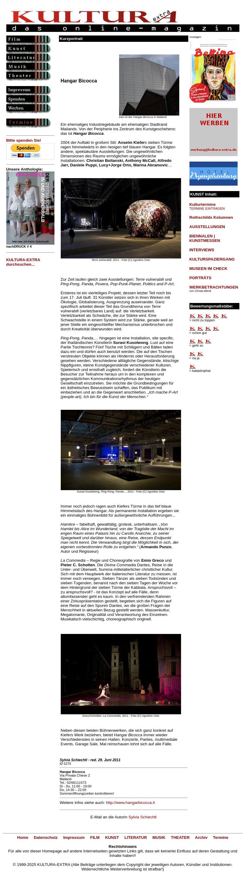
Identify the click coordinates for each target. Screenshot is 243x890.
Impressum (74, 837)
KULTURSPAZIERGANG (212, 259)
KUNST (112, 837)
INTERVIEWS (201, 250)
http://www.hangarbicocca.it (130, 802)
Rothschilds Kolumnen (211, 217)
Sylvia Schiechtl (142, 817)
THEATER (180, 837)
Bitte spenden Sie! (23, 140)
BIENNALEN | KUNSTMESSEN (204, 238)
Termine (220, 837)
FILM (95, 837)
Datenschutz (45, 837)
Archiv (201, 837)
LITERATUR (136, 837)
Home (22, 837)
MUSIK (158, 837)
